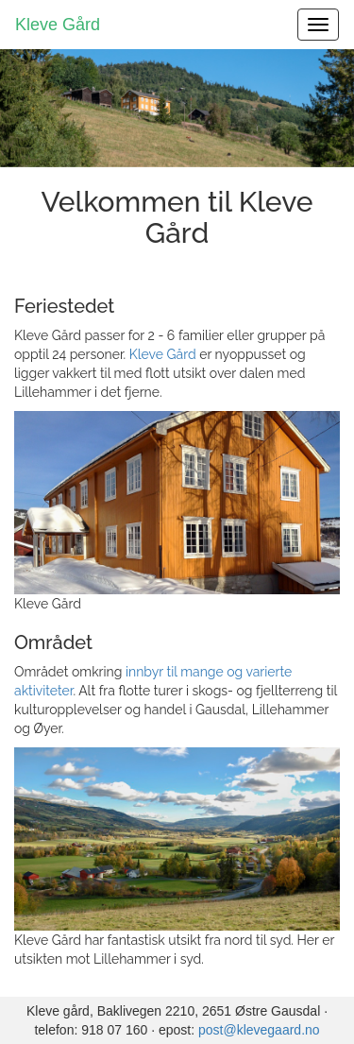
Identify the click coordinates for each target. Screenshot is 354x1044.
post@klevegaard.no (259, 1029)
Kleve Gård (57, 24)
